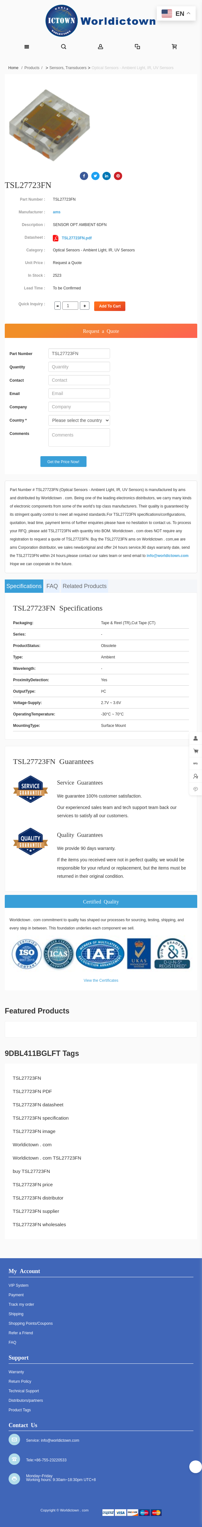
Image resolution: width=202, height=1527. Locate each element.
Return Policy (20, 1381)
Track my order (21, 1304)
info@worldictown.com (168, 555)
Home (15, 68)
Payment (16, 1295)
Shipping (16, 1314)
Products (33, 68)
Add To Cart (110, 306)
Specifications (24, 586)
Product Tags (20, 1410)
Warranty (16, 1372)
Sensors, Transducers (68, 68)
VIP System (18, 1285)
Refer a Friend (21, 1333)
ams (56, 212)
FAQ (52, 586)
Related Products (85, 586)
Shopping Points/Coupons (31, 1323)
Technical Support (24, 1391)
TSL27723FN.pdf (72, 238)
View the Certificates (101, 980)
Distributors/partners (26, 1400)
